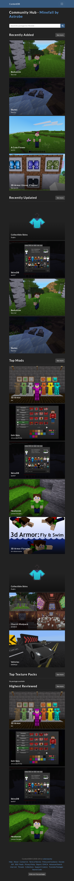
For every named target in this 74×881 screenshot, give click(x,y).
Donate (61, 862)
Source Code (37, 869)
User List (13, 867)
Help (11, 862)
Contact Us (24, 862)
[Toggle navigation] (62, 4)
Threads (21, 867)
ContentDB (14, 4)
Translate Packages (56, 867)
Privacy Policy (30, 864)
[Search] (62, 26)
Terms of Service (35, 862)
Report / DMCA (42, 864)
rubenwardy (47, 859)
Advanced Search (55, 864)
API (12, 864)
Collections (29, 867)
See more (60, 35)
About (16, 862)
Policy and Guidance (49, 862)
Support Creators (41, 867)
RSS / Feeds (19, 864)
